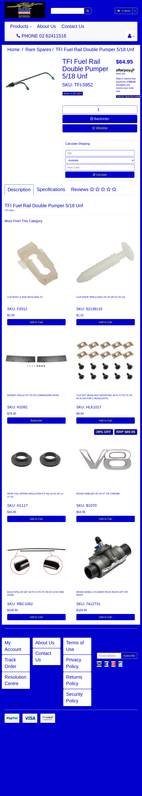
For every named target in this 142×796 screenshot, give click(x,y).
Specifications (51, 189)
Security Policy (74, 697)
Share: (72, 93)
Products (21, 26)
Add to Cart (36, 322)
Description (19, 189)
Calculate (100, 174)
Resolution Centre (15, 680)
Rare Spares (38, 49)
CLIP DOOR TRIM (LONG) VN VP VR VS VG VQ (100, 297)
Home (13, 49)
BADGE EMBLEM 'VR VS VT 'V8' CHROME (98, 493)
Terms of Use (75, 646)
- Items (123, 10)
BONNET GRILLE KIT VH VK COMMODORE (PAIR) (33, 395)
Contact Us (72, 26)
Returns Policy (74, 680)
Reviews (93, 189)
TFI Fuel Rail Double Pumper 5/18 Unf (95, 49)
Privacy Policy (73, 663)
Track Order (10, 663)
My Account (13, 646)
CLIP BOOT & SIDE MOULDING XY (25, 297)
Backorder (99, 119)
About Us (46, 26)
